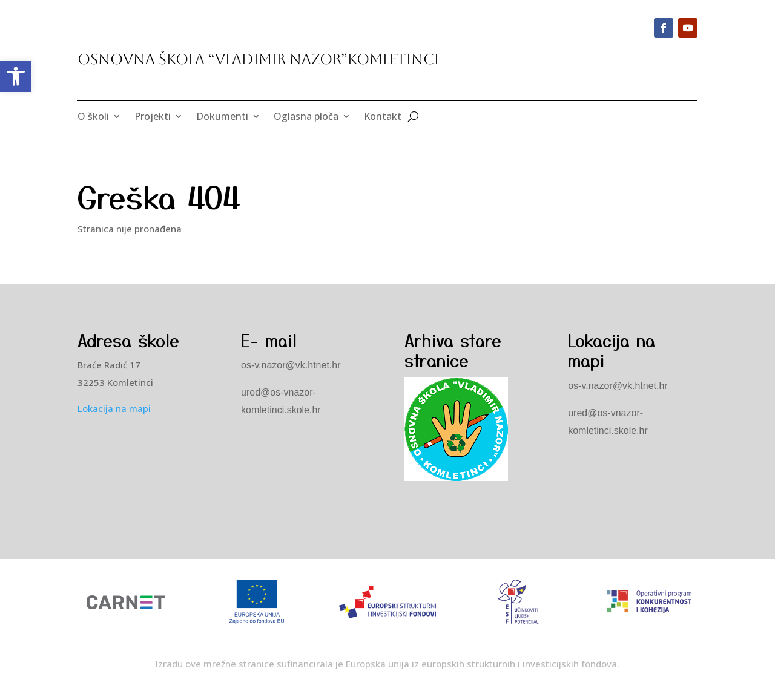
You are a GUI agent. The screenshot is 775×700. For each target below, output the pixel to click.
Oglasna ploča (306, 117)
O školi (93, 117)
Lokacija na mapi (114, 408)
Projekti (152, 117)
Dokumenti (222, 117)
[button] (15, 76)
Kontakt (382, 117)
